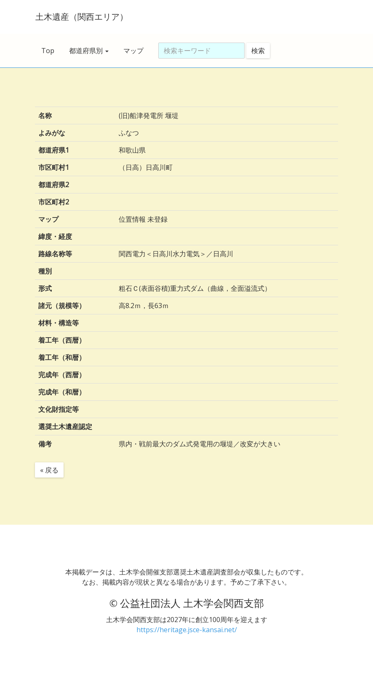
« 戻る (49, 470)
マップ (133, 50)
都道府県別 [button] (89, 50)
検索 (258, 50)
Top (47, 50)
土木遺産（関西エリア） (81, 16)
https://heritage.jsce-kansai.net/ (186, 629)
